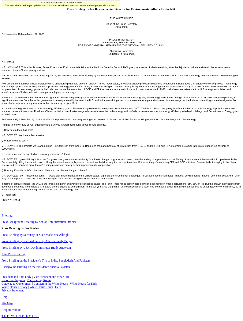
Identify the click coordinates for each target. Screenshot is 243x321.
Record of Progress (13, 280)
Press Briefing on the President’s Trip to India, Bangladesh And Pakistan (46, 260)
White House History (14, 287)
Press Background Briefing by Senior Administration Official (39, 221)
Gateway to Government (16, 283)
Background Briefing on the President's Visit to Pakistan (36, 267)
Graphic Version (11, 309)
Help (58, 287)
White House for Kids (83, 283)
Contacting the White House (50, 283)
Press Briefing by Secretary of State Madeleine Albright (35, 234)
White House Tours (41, 287)
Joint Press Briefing (13, 254)
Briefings (7, 215)
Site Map (7, 303)
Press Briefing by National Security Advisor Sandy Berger (37, 241)
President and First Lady (16, 276)
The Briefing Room (39, 280)
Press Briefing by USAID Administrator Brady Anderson (36, 247)
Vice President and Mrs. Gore (51, 276)
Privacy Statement (13, 290)
